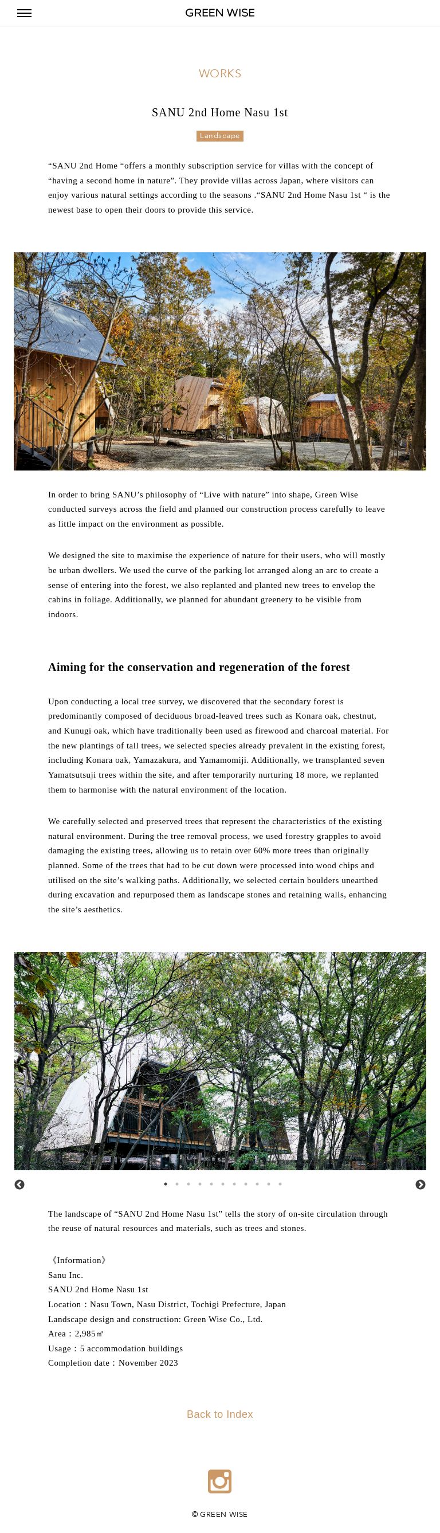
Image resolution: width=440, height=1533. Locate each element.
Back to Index (220, 1414)
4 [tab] (197, 1181)
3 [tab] (185, 1181)
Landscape (220, 136)
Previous (19, 1185)
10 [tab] (266, 1181)
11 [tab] (277, 1181)
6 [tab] (220, 1181)
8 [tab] (243, 1181)
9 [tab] (254, 1181)
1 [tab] (163, 1181)
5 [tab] (208, 1181)
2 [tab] (174, 1181)
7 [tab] (231, 1181)
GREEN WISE (220, 13)
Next (420, 1185)
